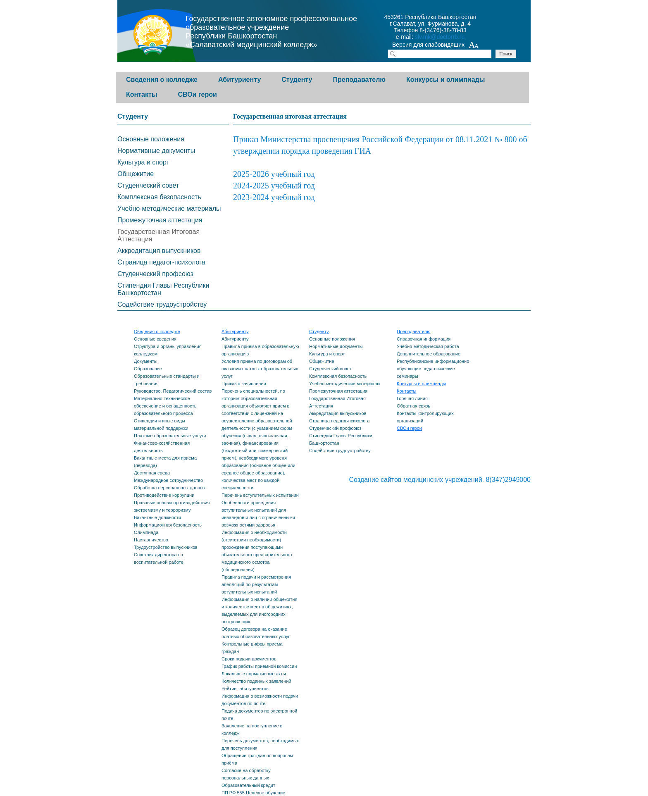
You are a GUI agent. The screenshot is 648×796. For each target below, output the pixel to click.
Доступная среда (152, 472)
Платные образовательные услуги (170, 435)
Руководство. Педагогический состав (173, 390)
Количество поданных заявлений (256, 681)
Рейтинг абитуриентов (245, 688)
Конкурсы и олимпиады (445, 79)
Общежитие (135, 173)
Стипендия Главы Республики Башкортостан (163, 289)
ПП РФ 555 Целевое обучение (253, 792)
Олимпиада (146, 532)
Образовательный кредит (248, 785)
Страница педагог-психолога (161, 262)
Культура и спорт (143, 162)
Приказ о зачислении (244, 383)
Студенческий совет (148, 185)
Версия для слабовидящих (435, 45)
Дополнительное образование (428, 353)
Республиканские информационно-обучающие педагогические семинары (434, 369)
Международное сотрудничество (168, 480)
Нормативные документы (156, 150)
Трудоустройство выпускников (166, 547)
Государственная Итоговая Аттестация (158, 235)
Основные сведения (155, 338)
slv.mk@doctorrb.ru (440, 36)
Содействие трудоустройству (162, 304)
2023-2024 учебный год (274, 197)
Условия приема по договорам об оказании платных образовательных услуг (260, 369)
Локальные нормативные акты (254, 673)
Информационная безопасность (168, 524)
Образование (148, 368)
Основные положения (150, 139)
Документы (145, 361)
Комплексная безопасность (159, 196)
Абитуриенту (239, 79)
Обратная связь (413, 405)
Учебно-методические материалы (169, 208)
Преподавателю (359, 79)
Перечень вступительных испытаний (260, 495)
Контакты (141, 94)
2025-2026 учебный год (274, 174)
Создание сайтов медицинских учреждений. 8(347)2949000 (440, 479)
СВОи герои (197, 94)
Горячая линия (412, 398)
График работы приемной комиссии (259, 666)
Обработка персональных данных (169, 487)
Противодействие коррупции (164, 495)
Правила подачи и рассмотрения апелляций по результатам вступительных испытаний (256, 584)
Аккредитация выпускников (158, 250)
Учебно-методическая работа (428, 346)
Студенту (296, 79)
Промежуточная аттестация (159, 220)
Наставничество (151, 539)
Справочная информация (423, 338)
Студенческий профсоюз (155, 273)
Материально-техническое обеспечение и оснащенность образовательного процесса (165, 406)
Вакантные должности (157, 517)
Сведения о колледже (162, 79)
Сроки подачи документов (249, 658)
